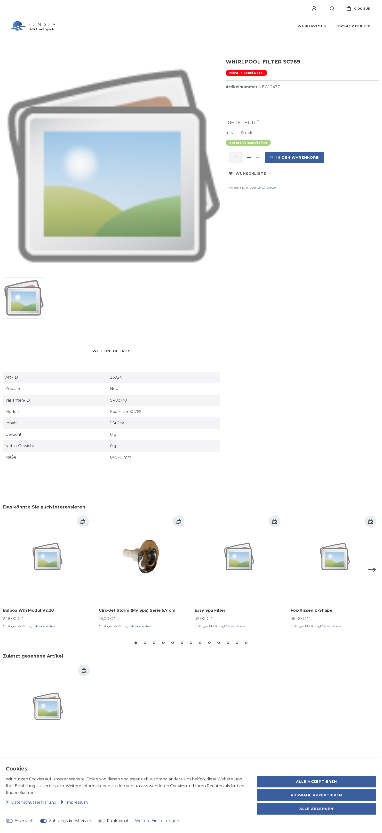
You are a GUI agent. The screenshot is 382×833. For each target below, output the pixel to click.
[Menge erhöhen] (249, 157)
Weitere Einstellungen (157, 820)
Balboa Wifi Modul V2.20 (28, 609)
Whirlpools (311, 26)
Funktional (117, 820)
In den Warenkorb (294, 157)
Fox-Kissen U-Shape (311, 609)
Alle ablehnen (316, 809)
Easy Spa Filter (210, 609)
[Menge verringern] (257, 157)
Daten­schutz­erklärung (31, 802)
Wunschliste (247, 173)
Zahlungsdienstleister (70, 820)
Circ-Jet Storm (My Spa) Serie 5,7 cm (137, 609)
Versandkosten (267, 187)
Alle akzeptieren (316, 781)
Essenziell (24, 820)
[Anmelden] (315, 8)
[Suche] (332, 8)
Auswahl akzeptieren (316, 795)
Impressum (74, 802)
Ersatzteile (352, 26)
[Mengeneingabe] (236, 157)
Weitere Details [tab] (111, 350)
